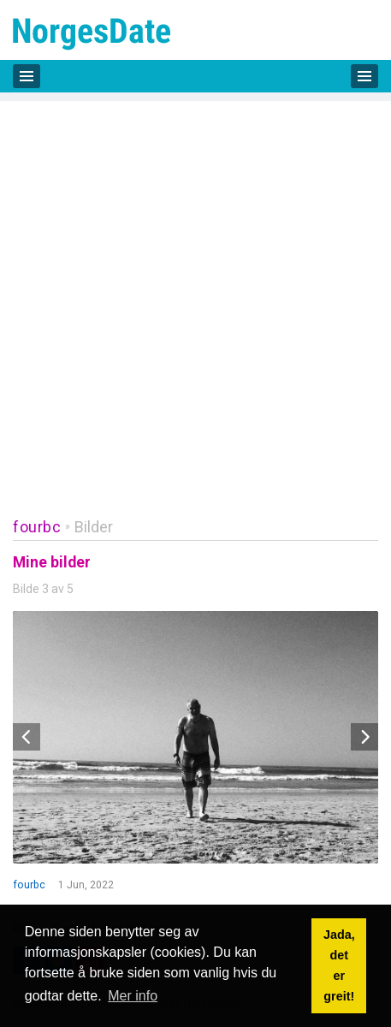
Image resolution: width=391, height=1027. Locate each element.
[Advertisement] (195, 296)
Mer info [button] (132, 995)
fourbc (37, 527)
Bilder (93, 527)
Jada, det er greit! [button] (339, 965)
